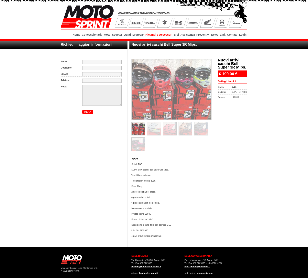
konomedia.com (205, 273)
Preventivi (203, 34)
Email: (64, 74)
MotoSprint (87, 16)
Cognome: (66, 67)
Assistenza (188, 34)
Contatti (232, 34)
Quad (127, 34)
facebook (143, 273)
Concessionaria (92, 34)
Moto (107, 34)
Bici (176, 34)
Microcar (138, 34)
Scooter (117, 34)
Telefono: (66, 80)
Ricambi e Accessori (158, 34)
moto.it (154, 273)
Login (243, 34)
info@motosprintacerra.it (197, 266)
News (214, 34)
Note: (64, 86)
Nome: (64, 61)
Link (223, 34)
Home (76, 34)
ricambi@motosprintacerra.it (146, 266)
